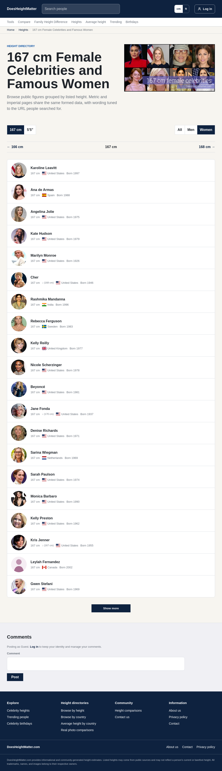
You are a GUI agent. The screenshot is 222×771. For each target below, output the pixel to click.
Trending (116, 22)
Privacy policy (178, 717)
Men (191, 130)
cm (179, 8)
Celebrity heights (18, 710)
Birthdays (132, 22)
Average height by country (78, 723)
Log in (34, 646)
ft (186, 8)
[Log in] (204, 9)
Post (15, 677)
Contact (174, 723)
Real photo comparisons (77, 730)
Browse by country (73, 717)
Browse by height (72, 710)
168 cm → (207, 147)
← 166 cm (15, 147)
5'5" (30, 130)
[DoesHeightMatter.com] (22, 8)
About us (175, 710)
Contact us (122, 717)
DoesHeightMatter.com (23, 747)
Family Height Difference (50, 22)
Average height (96, 22)
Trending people (18, 717)
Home (11, 29)
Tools (10, 22)
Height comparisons (128, 710)
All (180, 130)
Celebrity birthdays (19, 723)
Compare (24, 22)
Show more (111, 608)
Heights (76, 22)
